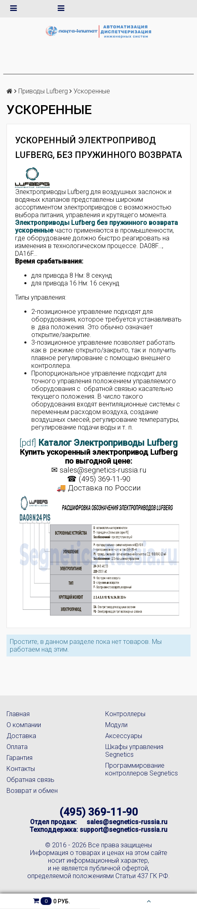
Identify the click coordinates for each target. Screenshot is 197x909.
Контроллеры (125, 714)
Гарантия (19, 758)
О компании (23, 725)
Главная (18, 714)
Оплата (17, 747)
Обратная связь (30, 780)
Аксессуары (123, 736)
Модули (116, 725)
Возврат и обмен (32, 791)
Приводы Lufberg (43, 91)
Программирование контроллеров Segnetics (141, 769)
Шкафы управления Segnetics (134, 750)
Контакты (20, 769)
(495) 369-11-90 (98, 812)
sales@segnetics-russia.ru (103, 470)
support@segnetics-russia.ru (123, 829)
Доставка (21, 736)
